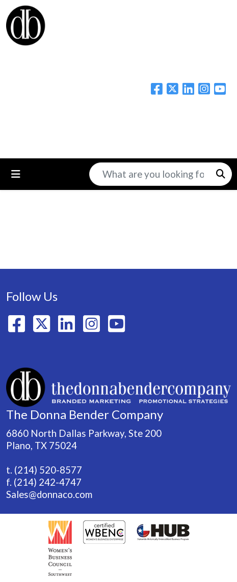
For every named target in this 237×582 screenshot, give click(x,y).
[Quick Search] (149, 174)
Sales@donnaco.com (49, 494)
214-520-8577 (118, 139)
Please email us (118, 118)
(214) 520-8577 (48, 470)
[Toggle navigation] (16, 174)
